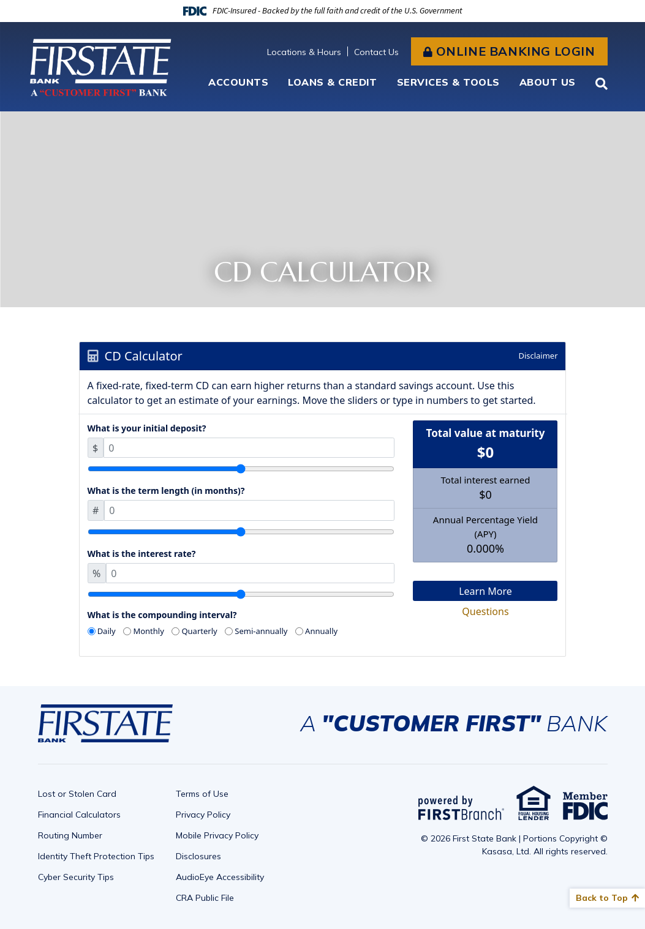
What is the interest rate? (142, 553)
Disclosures (198, 856)
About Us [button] (547, 82)
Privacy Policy (203, 814)
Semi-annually (261, 630)
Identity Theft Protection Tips (96, 856)
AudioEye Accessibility (220, 876)
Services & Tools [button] (448, 82)
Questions (485, 611)
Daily (106, 630)
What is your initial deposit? (147, 428)
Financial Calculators (79, 814)
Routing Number (70, 835)
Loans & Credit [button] (332, 82)
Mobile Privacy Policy (217, 835)
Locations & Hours (304, 52)
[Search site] (601, 84)
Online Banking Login (515, 51)
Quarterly (199, 630)
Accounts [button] (238, 82)
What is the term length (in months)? (166, 490)
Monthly (148, 630)
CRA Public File (205, 897)
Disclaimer (537, 355)
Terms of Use (202, 793)
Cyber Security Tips (76, 876)
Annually (321, 630)
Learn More (485, 591)
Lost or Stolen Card (77, 793)
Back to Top (602, 897)
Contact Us (376, 52)
